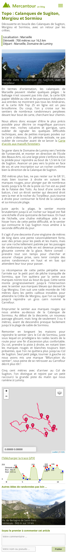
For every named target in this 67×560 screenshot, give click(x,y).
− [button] (6, 396)
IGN (63, 452)
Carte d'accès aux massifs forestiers (33, 142)
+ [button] (6, 391)
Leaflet (55, 452)
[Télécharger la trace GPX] (18, 458)
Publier (58, 549)
